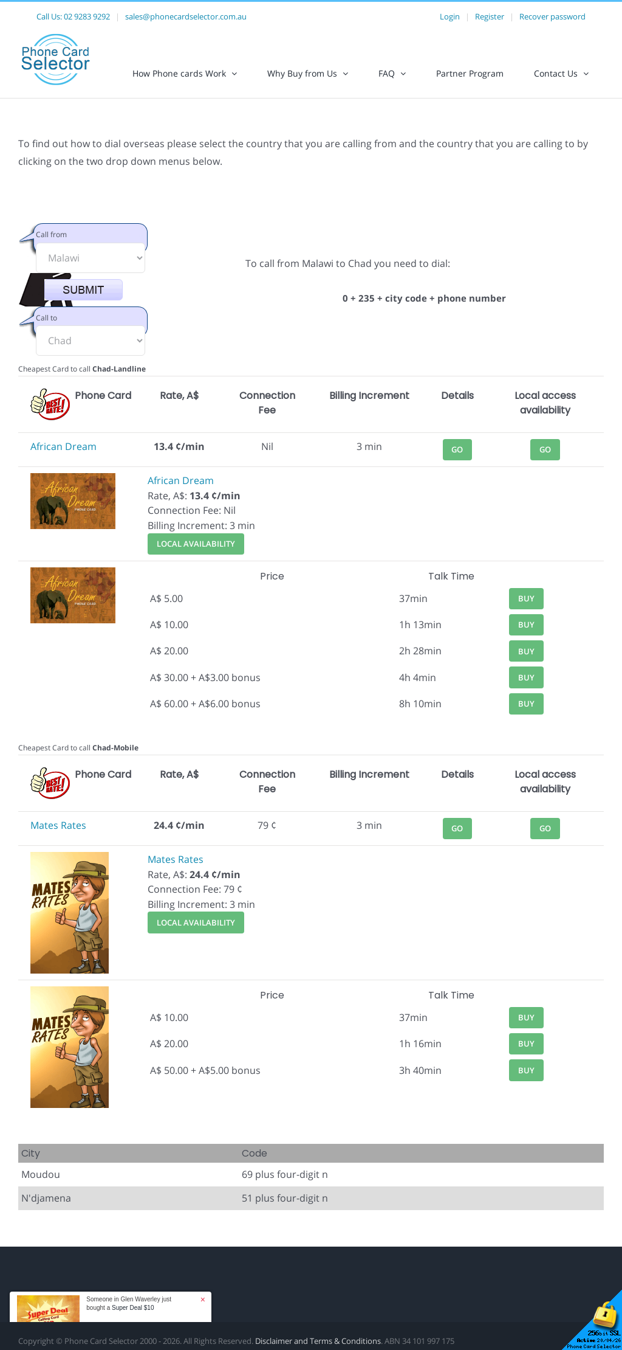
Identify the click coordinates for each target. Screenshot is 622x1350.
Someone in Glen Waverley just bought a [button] (128, 1303)
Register (489, 16)
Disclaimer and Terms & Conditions (318, 1340)
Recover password (552, 16)
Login (450, 16)
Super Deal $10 (133, 1307)
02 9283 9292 (87, 16)
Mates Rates (58, 825)
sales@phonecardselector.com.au (186, 16)
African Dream (63, 446)
